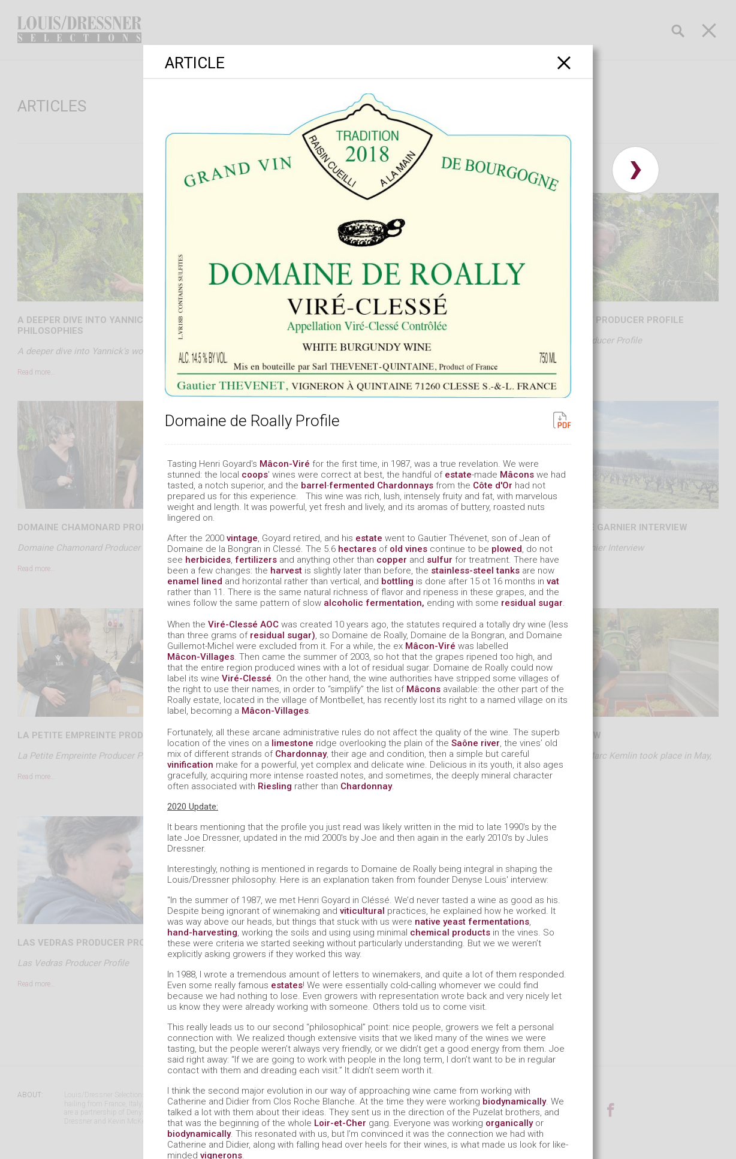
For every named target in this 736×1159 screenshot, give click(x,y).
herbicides (208, 559)
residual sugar (532, 602)
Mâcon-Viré (285, 463)
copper (391, 559)
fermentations (498, 921)
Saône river (475, 743)
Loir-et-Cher (340, 1123)
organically (509, 1123)
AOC (269, 624)
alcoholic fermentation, (374, 602)
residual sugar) (282, 635)
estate (458, 474)
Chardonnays (405, 485)
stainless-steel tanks (475, 570)
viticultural (362, 911)
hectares (357, 549)
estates (287, 985)
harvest (286, 570)
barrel (314, 485)
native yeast (440, 921)
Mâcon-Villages (200, 656)
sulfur (440, 559)
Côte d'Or (492, 485)
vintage (242, 538)
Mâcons (517, 474)
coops (255, 474)
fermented (352, 485)
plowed (506, 549)
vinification (190, 764)
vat (553, 581)
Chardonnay (301, 753)
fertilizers (256, 559)
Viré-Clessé (233, 624)
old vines (408, 549)
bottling (397, 581)
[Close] (564, 62)
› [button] (636, 170)
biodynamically (514, 1101)
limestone (292, 743)
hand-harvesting (202, 932)
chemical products (450, 932)
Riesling (275, 786)
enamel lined (194, 581)
